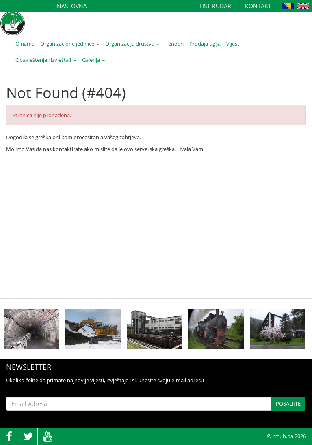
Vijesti (233, 43)
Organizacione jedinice (70, 43)
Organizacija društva (132, 43)
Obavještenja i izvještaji (45, 60)
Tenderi (174, 43)
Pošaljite (288, 403)
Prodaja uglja (205, 43)
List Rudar (215, 6)
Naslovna (72, 6)
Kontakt (258, 6)
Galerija (93, 60)
